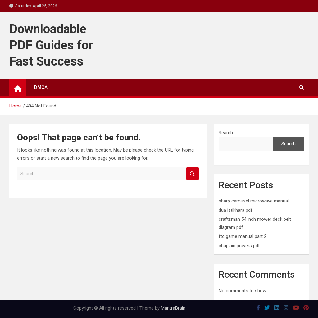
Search (192, 173)
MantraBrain (173, 308)
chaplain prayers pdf (239, 245)
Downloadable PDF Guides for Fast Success (51, 45)
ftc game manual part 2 (242, 236)
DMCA (41, 87)
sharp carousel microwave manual (254, 201)
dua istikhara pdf (235, 210)
